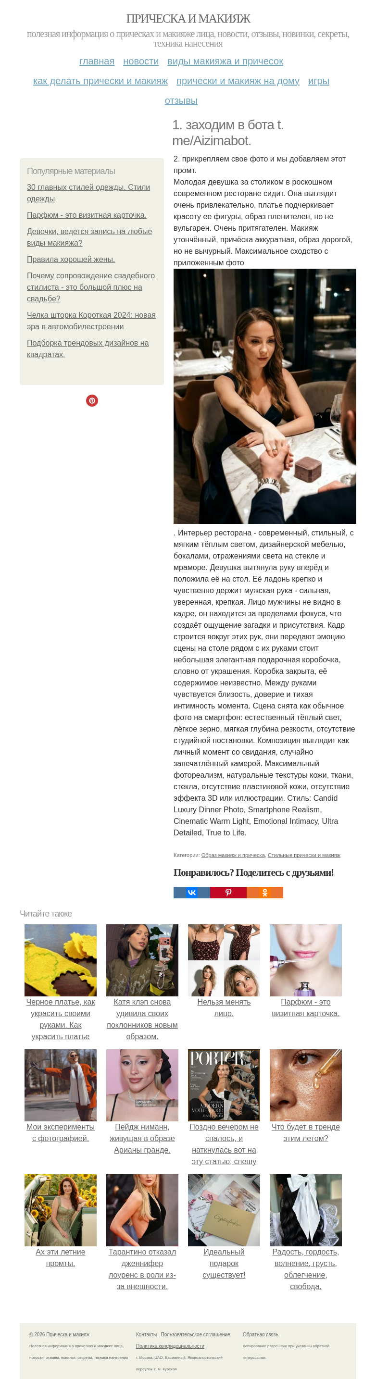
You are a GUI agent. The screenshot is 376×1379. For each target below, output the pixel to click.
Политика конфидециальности (170, 1346)
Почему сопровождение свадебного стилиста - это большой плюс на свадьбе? (91, 287)
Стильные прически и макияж (304, 855)
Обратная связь (260, 1334)
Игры (318, 80)
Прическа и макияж (188, 18)
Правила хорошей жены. (71, 259)
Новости (141, 61)
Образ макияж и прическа (233, 855)
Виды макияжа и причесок (225, 61)
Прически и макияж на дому (238, 80)
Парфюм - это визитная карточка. (87, 215)
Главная (96, 61)
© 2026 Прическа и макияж (59, 1334)
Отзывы (181, 100)
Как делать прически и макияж (100, 80)
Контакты (146, 1334)
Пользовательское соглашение (195, 1334)
